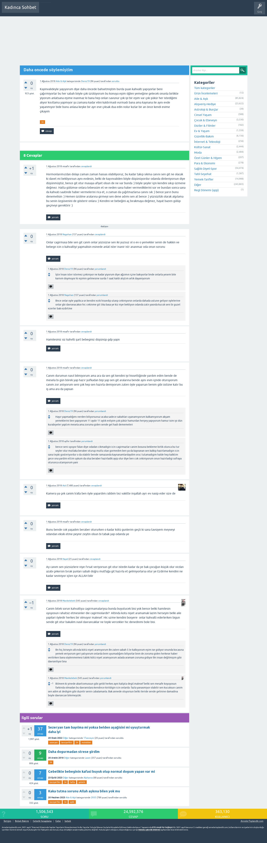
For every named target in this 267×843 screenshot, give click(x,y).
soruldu (115, 81)
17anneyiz (89, 738)
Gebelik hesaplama (42, 821)
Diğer (66, 738)
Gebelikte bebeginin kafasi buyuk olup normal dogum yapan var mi (101, 771)
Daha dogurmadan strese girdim (74, 752)
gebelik (82, 782)
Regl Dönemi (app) (206, 190)
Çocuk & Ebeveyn (205, 120)
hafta (72, 782)
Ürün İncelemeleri (206, 93)
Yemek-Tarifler (203, 179)
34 (42, 122)
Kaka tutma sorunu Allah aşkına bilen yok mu (84, 791)
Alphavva (88, 777)
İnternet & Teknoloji (207, 141)
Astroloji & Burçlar (206, 109)
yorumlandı (100, 269)
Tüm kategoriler (204, 88)
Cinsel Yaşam (203, 114)
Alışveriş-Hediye (205, 104)
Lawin (88, 758)
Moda (198, 152)
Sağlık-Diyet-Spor (205, 168)
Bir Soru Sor (110, 10)
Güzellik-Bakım (204, 136)
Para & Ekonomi (204, 163)
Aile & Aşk (61, 81)
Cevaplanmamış (61, 10)
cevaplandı (86, 166)
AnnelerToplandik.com (252, 821)
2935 (93, 797)
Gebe (58, 821)
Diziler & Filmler (204, 125)
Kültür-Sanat (202, 147)
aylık (72, 802)
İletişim (7, 821)
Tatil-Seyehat (202, 174)
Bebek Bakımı (152, 10)
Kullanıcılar (95, 10)
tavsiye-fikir (66, 742)
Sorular (46, 10)
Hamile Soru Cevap (130, 10)
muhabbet (86, 742)
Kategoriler (80, 10)
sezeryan (54, 742)
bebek (68, 821)
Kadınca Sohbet (20, 7)
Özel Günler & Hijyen (208, 158)
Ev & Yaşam (202, 131)
